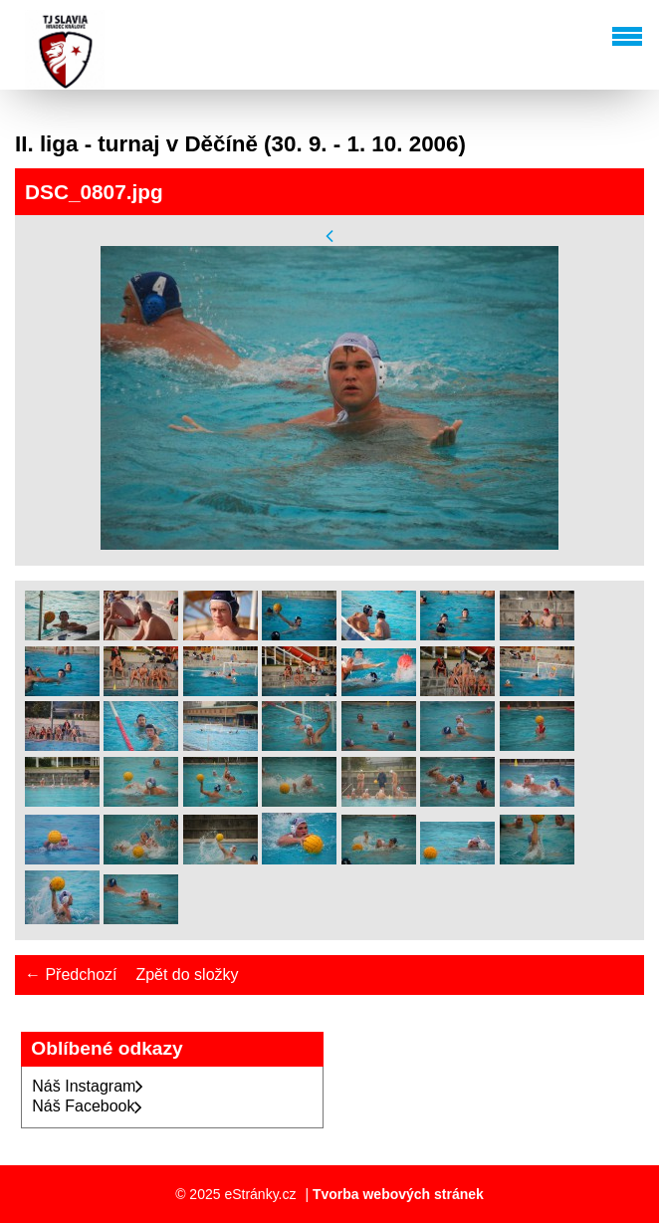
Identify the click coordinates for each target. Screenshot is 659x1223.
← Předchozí (70, 974)
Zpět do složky (186, 974)
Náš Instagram (87, 1086)
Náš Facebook (87, 1106)
